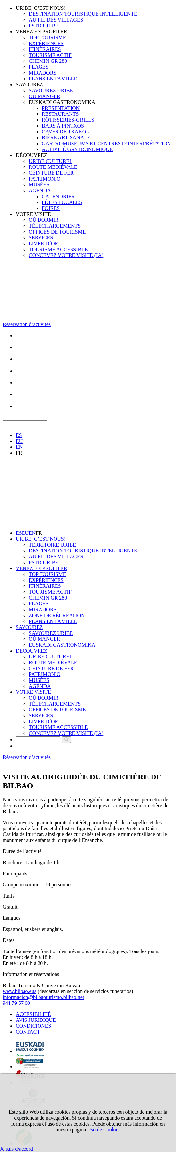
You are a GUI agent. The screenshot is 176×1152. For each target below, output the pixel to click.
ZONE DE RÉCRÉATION (57, 615)
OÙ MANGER (44, 96)
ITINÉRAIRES (45, 49)
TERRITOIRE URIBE (52, 545)
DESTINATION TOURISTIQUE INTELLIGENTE (83, 14)
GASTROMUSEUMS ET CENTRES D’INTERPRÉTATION (106, 143)
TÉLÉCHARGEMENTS (55, 226)
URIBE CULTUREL (50, 161)
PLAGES (38, 67)
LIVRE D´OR (43, 243)
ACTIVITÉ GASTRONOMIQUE (77, 149)
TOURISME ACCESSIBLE (58, 249)
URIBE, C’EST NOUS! (41, 8)
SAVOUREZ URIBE (51, 90)
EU (19, 441)
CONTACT (28, 1032)
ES (19, 435)
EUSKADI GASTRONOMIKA (62, 102)
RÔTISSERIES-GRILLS (68, 120)
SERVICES (41, 237)
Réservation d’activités (27, 324)
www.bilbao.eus (19, 991)
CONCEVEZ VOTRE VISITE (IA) (66, 255)
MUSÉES (39, 184)
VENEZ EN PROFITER (41, 31)
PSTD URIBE (43, 25)
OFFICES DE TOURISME (57, 232)
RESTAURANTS (60, 114)
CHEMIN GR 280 (48, 61)
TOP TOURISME (47, 37)
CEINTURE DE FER (51, 173)
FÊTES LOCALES (62, 202)
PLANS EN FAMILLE (53, 78)
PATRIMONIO (44, 179)
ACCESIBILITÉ (33, 1014)
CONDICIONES (33, 1026)
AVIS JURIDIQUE (36, 1020)
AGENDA (40, 190)
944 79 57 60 (16, 1003)
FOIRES (51, 208)
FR (19, 453)
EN (19, 447)
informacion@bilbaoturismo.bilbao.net (43, 997)
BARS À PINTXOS (63, 126)
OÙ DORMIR (43, 220)
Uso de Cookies (103, 1129)
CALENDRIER (58, 196)
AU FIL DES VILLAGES (56, 20)
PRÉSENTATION (61, 108)
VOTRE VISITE (33, 214)
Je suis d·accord (16, 1149)
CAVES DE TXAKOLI (66, 131)
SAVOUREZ (29, 84)
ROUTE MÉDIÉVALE (53, 167)
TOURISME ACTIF (50, 55)
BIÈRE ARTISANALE (66, 137)
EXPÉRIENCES (46, 43)
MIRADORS (42, 73)
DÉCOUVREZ (31, 155)
